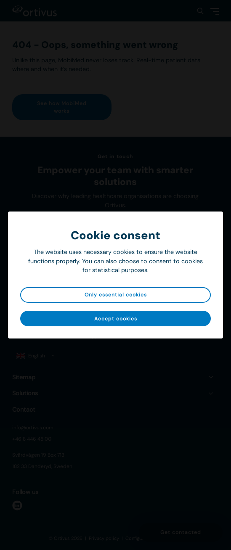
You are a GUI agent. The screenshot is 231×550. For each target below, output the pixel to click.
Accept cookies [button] (115, 318)
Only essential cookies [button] (116, 294)
